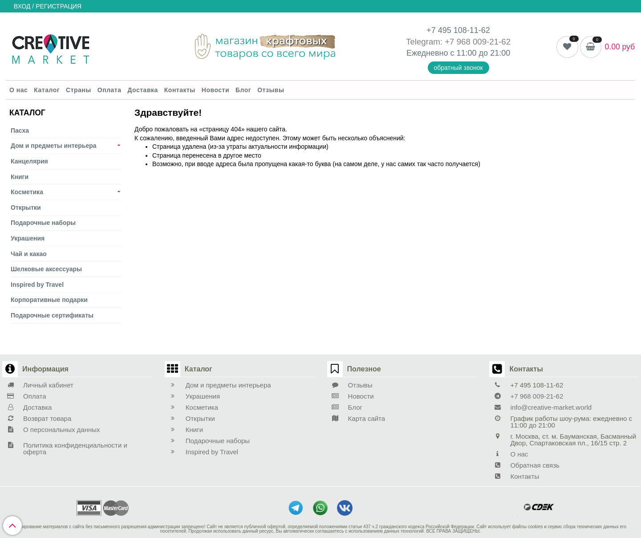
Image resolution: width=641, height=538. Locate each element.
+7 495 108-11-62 (458, 30)
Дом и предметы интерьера (54, 145)
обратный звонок (458, 67)
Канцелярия (29, 161)
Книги (19, 176)
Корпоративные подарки (49, 299)
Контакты (179, 90)
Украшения (28, 238)
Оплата (109, 90)
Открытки (26, 207)
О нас (18, 90)
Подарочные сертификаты (52, 315)
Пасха (20, 130)
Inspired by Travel (37, 284)
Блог (243, 90)
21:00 (500, 53)
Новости (215, 90)
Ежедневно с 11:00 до (448, 53)
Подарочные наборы (43, 222)
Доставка (142, 90)
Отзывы (270, 90)
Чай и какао (29, 253)
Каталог (47, 90)
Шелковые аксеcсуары (46, 269)
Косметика (27, 192)
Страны (78, 90)
